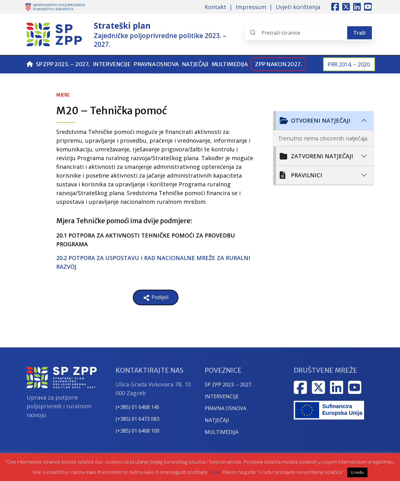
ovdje (214, 472)
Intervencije (111, 64)
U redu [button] (357, 472)
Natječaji (195, 64)
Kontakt (215, 7)
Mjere (63, 95)
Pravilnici (301, 175)
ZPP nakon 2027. (278, 64)
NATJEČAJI (217, 420)
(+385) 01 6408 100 (137, 430)
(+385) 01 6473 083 (137, 418)
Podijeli (155, 298)
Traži (359, 32)
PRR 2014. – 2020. (349, 64)
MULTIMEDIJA (221, 432)
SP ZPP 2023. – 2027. (63, 64)
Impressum (251, 7)
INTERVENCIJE (222, 396)
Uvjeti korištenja (298, 7)
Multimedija (230, 64)
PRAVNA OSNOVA (225, 408)
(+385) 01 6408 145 (137, 407)
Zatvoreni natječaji (316, 156)
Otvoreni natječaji (315, 120)
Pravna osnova (156, 64)
